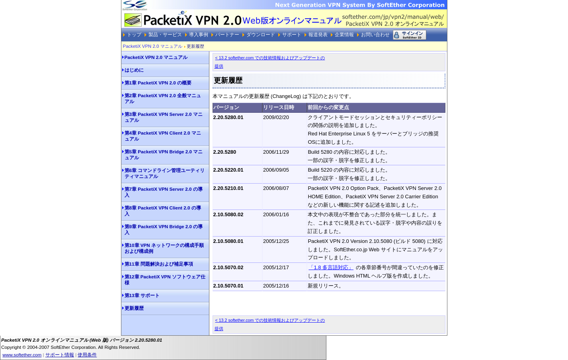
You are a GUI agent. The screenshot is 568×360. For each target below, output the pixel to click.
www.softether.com (21, 354)
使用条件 (87, 354)
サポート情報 (59, 354)
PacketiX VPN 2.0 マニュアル (152, 46)
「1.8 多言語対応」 (330, 267)
